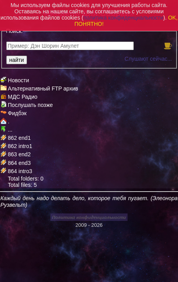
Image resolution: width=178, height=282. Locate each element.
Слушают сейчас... (148, 59)
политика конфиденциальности (123, 17)
